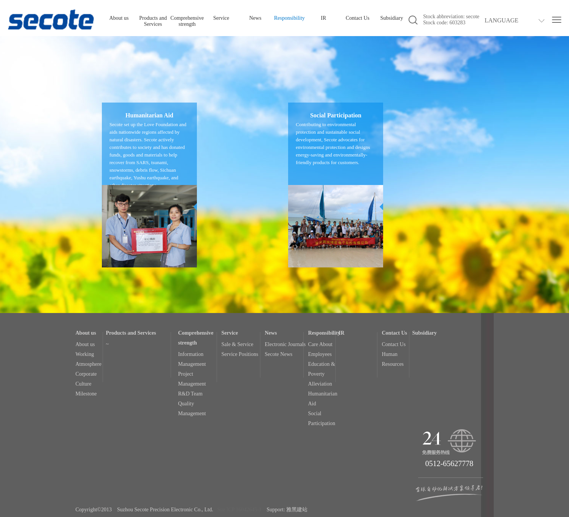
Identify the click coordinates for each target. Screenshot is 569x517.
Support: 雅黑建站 (287, 509)
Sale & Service (238, 344)
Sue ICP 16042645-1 (239, 509)
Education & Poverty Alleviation (321, 374)
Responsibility (289, 18)
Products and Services (153, 21)
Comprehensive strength (187, 21)
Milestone (86, 394)
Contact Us (357, 18)
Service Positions (240, 354)
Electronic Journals (285, 344)
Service (221, 18)
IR (323, 18)
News (255, 18)
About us (118, 18)
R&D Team (190, 394)
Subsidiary (391, 18)
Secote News (279, 354)
